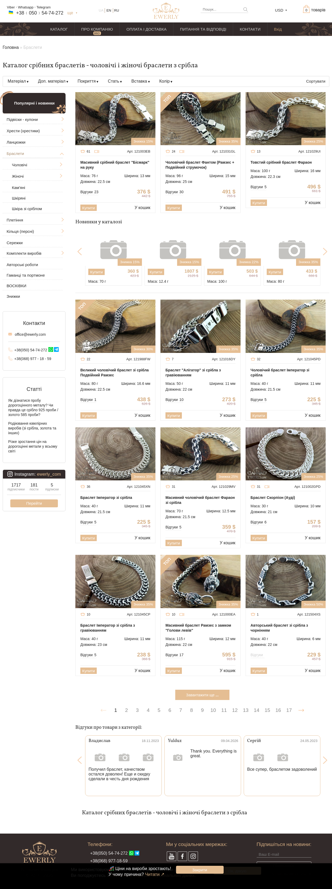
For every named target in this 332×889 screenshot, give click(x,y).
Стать (113, 81)
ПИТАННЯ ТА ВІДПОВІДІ (203, 29)
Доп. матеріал (52, 81)
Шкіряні (19, 198)
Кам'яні (18, 187)
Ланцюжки (16, 142)
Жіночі (18, 176)
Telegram (43, 7)
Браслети (15, 153)
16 (278, 710)
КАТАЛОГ (59, 29)
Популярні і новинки (34, 103)
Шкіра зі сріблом (27, 208)
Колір (164, 81)
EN (109, 10)
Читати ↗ (155, 874)
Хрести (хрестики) (23, 131)
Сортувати (315, 81)
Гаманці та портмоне (26, 275)
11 (224, 710)
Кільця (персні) (20, 231)
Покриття (87, 81)
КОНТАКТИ (250, 29)
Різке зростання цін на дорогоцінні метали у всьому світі (32, 446)
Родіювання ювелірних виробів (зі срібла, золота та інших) (32, 428)
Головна (11, 47)
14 (256, 710)
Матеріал (17, 81)
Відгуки (89, 192)
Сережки (15, 242)
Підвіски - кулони (22, 119)
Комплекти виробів (24, 253)
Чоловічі (19, 165)
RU (116, 10)
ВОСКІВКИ (16, 285)
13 (245, 710)
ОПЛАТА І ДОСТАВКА (146, 29)
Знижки (13, 296)
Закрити (199, 870)
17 (289, 710)
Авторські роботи (22, 264)
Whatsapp (26, 7)
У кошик (142, 207)
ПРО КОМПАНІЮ (97, 29)
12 (235, 710)
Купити (88, 208)
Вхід (278, 29)
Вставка (139, 81)
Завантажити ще (202, 695)
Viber (11, 7)
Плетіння (15, 220)
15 (267, 710)
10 (213, 710)
